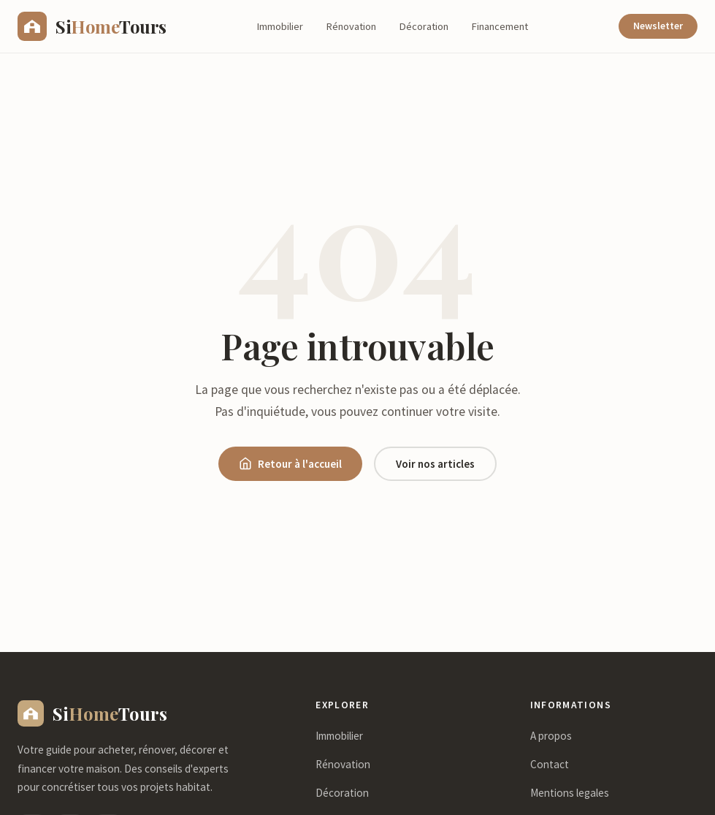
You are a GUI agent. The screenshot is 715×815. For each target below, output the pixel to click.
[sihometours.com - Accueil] (92, 27)
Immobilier (280, 26)
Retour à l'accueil (290, 464)
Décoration (423, 26)
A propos (551, 736)
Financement (500, 26)
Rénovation (351, 26)
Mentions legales (569, 793)
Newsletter (658, 26)
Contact (549, 764)
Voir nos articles (435, 464)
